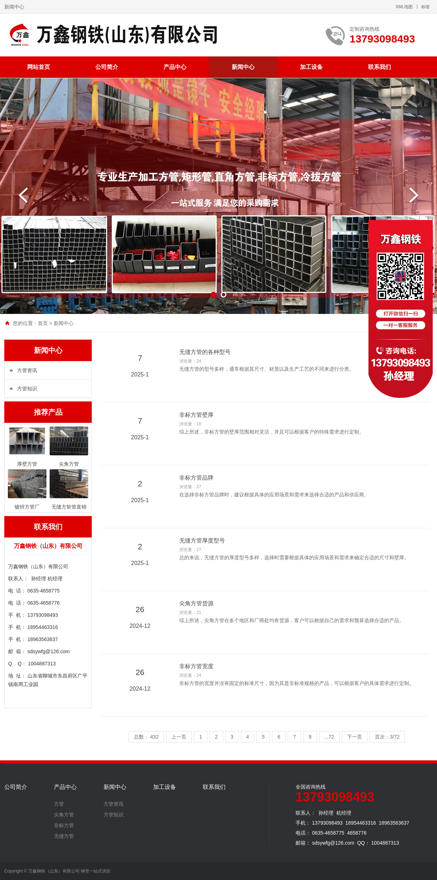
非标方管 (64, 825)
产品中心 (175, 67)
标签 (425, 6)
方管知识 (27, 388)
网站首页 (38, 67)
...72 (329, 737)
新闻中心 (243, 67)
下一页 (354, 737)
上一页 (178, 737)
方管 (59, 803)
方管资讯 (27, 370)
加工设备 (311, 67)
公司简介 (106, 67)
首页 (43, 323)
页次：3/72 (387, 737)
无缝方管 (64, 836)
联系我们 (379, 67)
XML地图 (404, 6)
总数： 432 (146, 737)
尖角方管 (64, 814)
